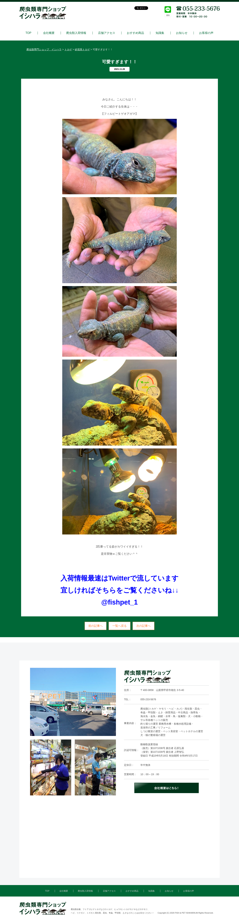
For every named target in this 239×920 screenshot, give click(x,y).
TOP (28, 33)
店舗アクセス (106, 33)
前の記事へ (95, 625)
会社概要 (49, 33)
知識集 (160, 33)
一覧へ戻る (119, 625)
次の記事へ (143, 625)
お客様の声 (206, 33)
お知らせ (181, 33)
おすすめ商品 (135, 33)
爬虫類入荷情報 (76, 33)
